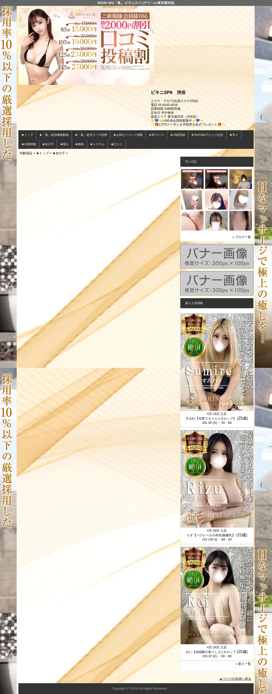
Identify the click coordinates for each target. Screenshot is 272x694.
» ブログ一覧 (241, 237)
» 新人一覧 (243, 664)
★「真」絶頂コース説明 (91, 135)
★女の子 (48, 144)
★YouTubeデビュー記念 (207, 135)
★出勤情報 (28, 144)
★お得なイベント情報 (128, 135)
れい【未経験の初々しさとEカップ (211, 652)
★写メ (233, 135)
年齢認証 (26, 153)
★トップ (27, 135)
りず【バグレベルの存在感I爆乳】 (211, 535)
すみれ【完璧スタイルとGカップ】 (211, 418)
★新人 (64, 144)
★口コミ (117, 144)
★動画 (79, 144)
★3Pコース (156, 135)
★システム (97, 144)
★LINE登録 (177, 135)
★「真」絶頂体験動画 (54, 135)
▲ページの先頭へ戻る (235, 679)
